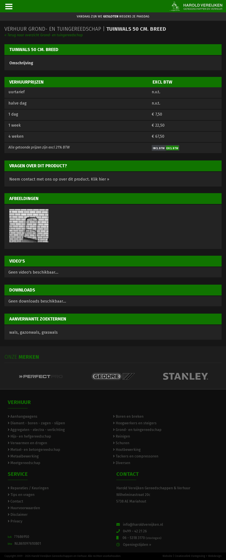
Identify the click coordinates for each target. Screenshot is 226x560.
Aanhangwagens (22, 416)
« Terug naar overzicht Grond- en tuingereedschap (43, 35)
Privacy (15, 521)
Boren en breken (128, 416)
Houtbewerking (127, 450)
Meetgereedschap (24, 463)
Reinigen (121, 436)
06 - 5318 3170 (138, 538)
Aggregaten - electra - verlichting (36, 430)
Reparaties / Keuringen (28, 488)
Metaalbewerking (23, 456)
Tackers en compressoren (135, 456)
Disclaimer (18, 514)
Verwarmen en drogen (27, 443)
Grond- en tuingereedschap (137, 430)
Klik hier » (100, 179)
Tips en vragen (21, 495)
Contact (15, 501)
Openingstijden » (133, 545)
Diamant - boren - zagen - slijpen (36, 423)
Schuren (121, 443)
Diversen (121, 463)
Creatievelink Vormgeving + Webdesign (198, 556)
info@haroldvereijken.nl (139, 524)
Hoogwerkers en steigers (135, 423)
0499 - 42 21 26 (131, 531)
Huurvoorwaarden (24, 508)
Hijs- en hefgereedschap (29, 436)
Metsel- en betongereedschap (34, 450)
